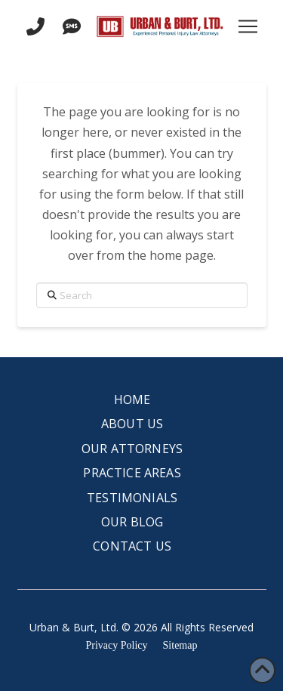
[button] (248, 26)
